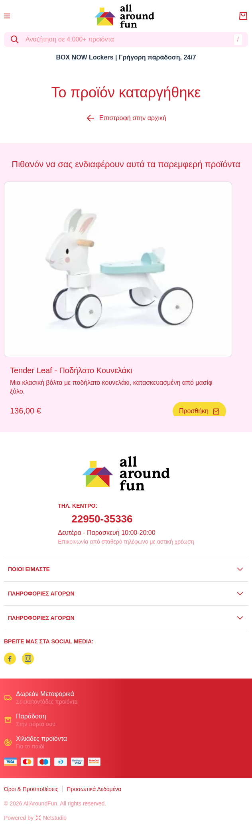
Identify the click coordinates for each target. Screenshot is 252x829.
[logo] (124, 16)
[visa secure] (79, 762)
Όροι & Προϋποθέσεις (31, 789)
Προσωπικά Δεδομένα (94, 789)
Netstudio (51, 818)
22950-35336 (101, 519)
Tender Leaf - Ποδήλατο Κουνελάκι (71, 370)
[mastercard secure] (96, 762)
